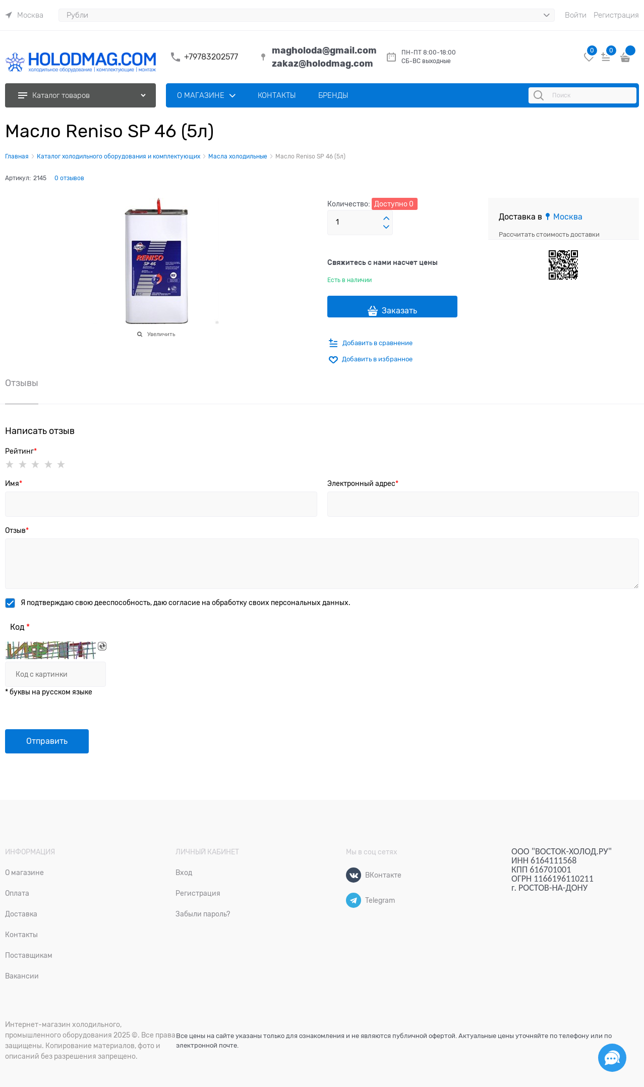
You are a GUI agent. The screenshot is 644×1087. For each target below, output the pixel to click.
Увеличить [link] (161, 334)
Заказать (399, 310)
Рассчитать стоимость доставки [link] (549, 234)
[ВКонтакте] (353, 875)
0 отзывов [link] (69, 178)
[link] (24, 15)
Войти (576, 15)
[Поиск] (540, 95)
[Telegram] (353, 900)
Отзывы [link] (21, 383)
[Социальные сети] (612, 1058)
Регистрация (616, 15)
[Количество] (360, 222)
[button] (386, 218)
